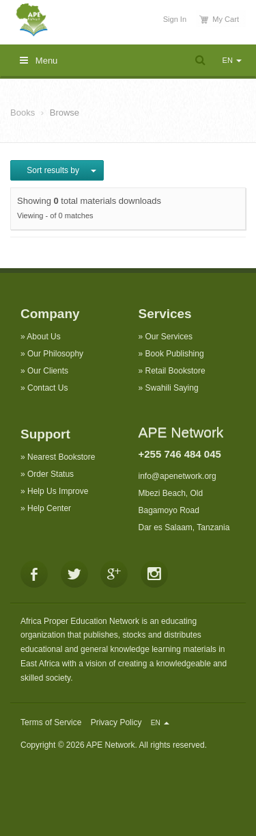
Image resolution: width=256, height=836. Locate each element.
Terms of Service (50, 722)
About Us (43, 336)
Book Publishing (174, 353)
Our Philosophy (55, 353)
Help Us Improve (57, 491)
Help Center (49, 508)
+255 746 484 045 (180, 454)
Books (22, 112)
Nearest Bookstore (61, 457)
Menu (38, 60)
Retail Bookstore (175, 371)
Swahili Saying (172, 388)
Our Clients (47, 371)
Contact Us (47, 388)
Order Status (50, 474)
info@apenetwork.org (177, 476)
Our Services (169, 336)
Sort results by (57, 170)
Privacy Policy (116, 722)
